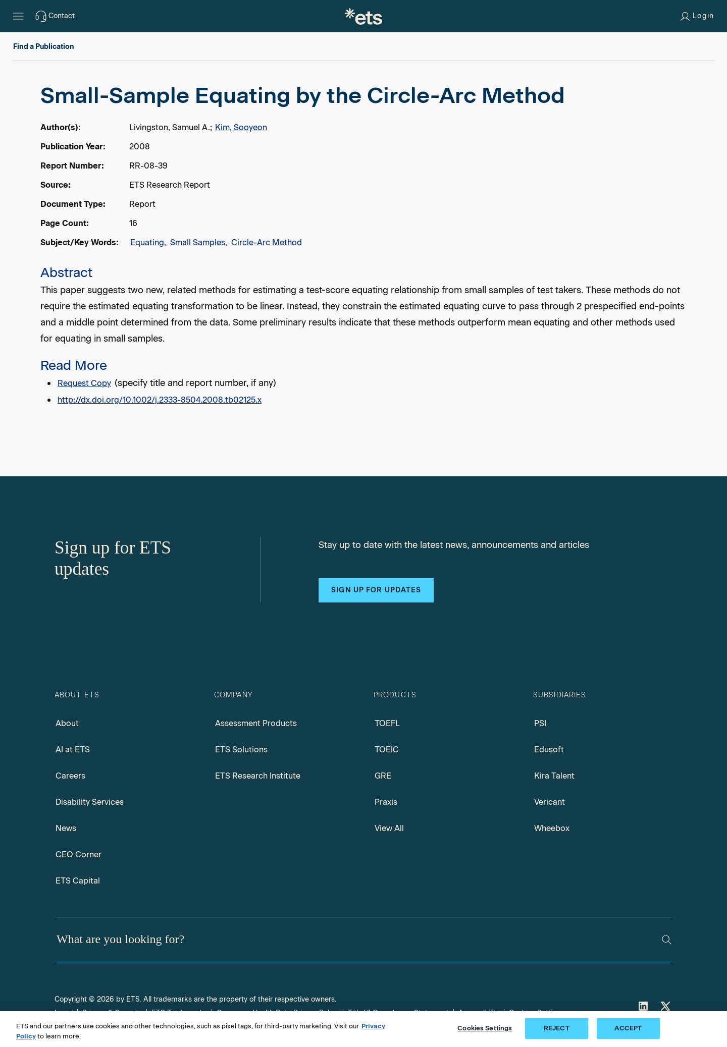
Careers (70, 776)
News (66, 828)
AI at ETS (73, 749)
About (67, 723)
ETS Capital (78, 881)
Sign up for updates (376, 590)
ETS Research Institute (257, 776)
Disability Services (90, 802)
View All (389, 828)
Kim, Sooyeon (241, 127)
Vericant (549, 802)
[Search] (666, 940)
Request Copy (84, 383)
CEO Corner (78, 854)
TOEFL (387, 723)
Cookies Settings (484, 1028)
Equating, (149, 242)
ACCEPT (628, 1028)
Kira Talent (554, 776)
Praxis (386, 802)
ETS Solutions (241, 749)
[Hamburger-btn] (18, 16)
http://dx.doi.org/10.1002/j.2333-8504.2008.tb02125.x (160, 400)
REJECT (556, 1028)
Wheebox (551, 828)
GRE (383, 776)
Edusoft (549, 749)
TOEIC (387, 749)
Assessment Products (256, 723)
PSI (540, 723)
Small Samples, (199, 242)
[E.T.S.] (363, 16)
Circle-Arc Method (266, 242)
